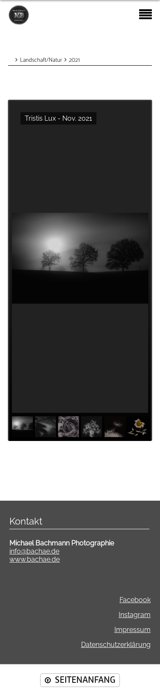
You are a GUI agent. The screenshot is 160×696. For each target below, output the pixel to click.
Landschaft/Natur (41, 60)
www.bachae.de (34, 559)
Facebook (135, 600)
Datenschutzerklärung (116, 645)
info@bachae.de (34, 551)
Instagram (135, 615)
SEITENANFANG (85, 680)
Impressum (132, 630)
